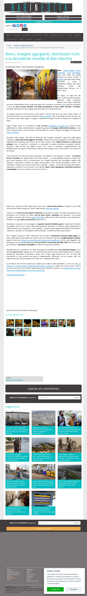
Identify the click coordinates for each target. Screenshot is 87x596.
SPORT (45, 35)
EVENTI (69, 35)
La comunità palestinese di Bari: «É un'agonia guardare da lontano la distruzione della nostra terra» (69, 430)
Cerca (24, 29)
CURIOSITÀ (26, 35)
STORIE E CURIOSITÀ (12, 572)
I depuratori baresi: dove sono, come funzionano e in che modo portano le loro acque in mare (42, 457)
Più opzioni (73, 589)
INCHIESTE (17, 35)
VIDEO (21, 39)
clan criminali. (46, 116)
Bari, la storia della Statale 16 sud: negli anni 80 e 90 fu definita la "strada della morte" (69, 484)
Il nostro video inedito (43, 529)
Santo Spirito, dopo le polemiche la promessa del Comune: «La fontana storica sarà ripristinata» (69, 457)
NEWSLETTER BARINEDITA (23, 398)
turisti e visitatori (12, 132)
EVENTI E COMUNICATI (13, 574)
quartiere (60, 79)
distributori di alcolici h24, (59, 126)
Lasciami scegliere (53, 583)
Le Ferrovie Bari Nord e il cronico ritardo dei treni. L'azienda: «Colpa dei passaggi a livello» (43, 511)
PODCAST (29, 39)
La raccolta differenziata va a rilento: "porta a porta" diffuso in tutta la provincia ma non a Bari (43, 484)
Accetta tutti (55, 589)
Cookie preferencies (32, 581)
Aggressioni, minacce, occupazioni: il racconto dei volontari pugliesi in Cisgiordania (42, 430)
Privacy (29, 579)
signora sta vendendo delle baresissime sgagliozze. (40, 240)
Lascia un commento (43, 388)
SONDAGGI (30, 576)
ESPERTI (77, 35)
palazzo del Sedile (37, 217)
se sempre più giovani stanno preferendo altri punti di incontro (43, 265)
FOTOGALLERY (11, 39)
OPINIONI (53, 35)
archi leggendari (73, 73)
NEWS (8, 579)
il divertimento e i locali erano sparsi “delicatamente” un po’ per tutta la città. (43, 269)
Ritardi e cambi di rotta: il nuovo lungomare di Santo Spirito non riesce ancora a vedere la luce (16, 484)
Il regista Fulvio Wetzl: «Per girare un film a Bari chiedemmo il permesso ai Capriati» (16, 511)
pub (64, 104)
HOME (8, 35)
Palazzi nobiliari (69, 70)
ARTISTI (62, 35)
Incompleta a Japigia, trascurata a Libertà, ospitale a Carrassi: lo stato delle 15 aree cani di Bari (16, 457)
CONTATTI (38, 39)
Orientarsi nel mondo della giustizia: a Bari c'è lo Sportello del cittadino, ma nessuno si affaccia (17, 430)
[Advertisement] (43, 188)
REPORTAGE (36, 35)
